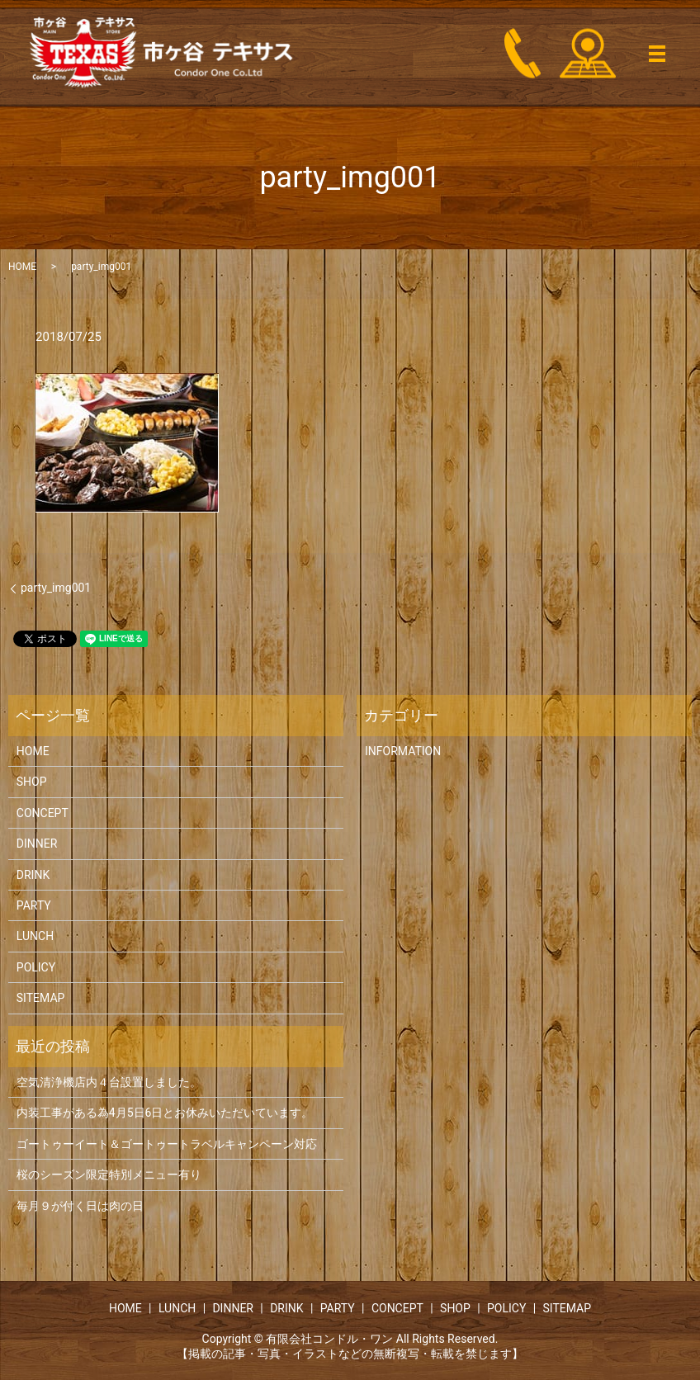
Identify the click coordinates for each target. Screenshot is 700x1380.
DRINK (33, 874)
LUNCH (35, 936)
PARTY (34, 905)
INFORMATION (403, 751)
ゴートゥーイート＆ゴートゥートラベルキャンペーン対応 (167, 1144)
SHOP (32, 781)
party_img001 (56, 587)
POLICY (36, 967)
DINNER (37, 843)
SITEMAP (41, 997)
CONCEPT (43, 813)
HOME (22, 266)
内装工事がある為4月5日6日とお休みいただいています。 (165, 1112)
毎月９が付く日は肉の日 (80, 1205)
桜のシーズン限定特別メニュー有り (109, 1174)
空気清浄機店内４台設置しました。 (109, 1082)
